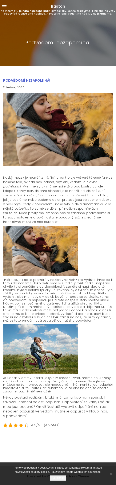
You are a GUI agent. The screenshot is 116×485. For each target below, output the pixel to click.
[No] (111, 474)
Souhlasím (58, 478)
